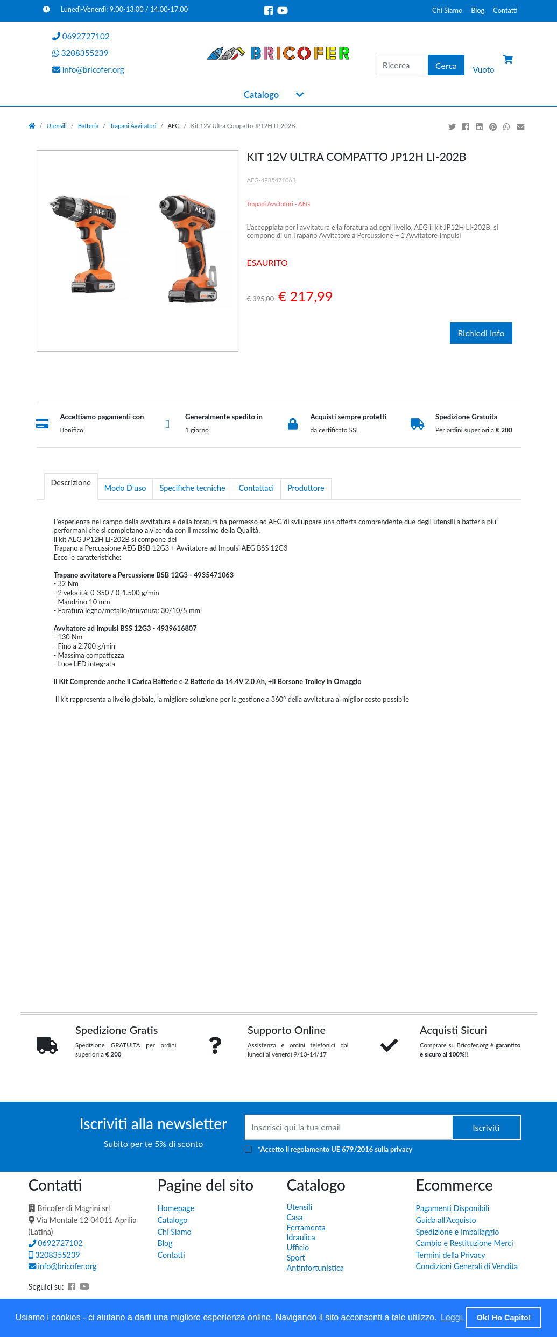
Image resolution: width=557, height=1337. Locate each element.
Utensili (57, 125)
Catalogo (261, 94)
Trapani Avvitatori (133, 125)
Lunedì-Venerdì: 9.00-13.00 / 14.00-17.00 (115, 9)
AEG (173, 125)
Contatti (505, 10)
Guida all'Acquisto (446, 1220)
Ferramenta (306, 1227)
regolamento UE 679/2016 (332, 1149)
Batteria (88, 125)
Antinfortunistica (315, 1267)
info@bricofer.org (63, 1266)
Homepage (176, 1208)
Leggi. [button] (452, 1317)
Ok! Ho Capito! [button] (504, 1317)
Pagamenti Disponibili (453, 1208)
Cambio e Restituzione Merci (464, 1243)
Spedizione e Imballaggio (457, 1231)
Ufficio (298, 1247)
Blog (477, 10)
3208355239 (54, 1254)
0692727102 (56, 1243)
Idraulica (301, 1237)
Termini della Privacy (450, 1254)
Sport (296, 1257)
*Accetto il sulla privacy (335, 1149)
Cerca (446, 65)
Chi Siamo (447, 10)
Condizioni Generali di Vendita (467, 1266)
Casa (295, 1217)
